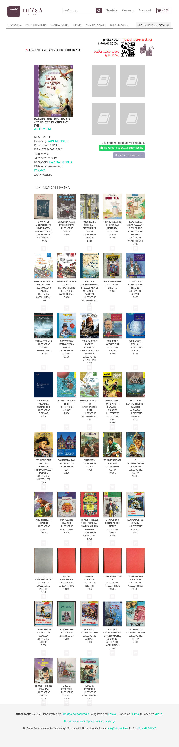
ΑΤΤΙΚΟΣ (135, 529)
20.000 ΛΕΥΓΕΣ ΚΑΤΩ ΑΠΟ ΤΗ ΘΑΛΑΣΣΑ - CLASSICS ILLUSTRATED (112, 407)
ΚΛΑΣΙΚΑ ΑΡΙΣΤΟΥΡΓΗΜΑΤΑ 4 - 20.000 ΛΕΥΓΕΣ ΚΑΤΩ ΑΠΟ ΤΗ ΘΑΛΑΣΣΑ (89, 287)
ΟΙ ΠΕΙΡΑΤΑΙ (89, 460)
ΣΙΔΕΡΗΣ (112, 288)
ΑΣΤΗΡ (89, 466)
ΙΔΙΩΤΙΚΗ (43, 589)
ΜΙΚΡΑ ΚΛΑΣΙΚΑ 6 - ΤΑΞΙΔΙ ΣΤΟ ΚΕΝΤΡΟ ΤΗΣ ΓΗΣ (66, 284)
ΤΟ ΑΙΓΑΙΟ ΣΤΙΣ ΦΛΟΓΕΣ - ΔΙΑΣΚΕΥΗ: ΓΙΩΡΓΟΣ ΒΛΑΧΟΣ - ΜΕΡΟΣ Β (44, 466)
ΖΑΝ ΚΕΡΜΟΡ (66, 629)
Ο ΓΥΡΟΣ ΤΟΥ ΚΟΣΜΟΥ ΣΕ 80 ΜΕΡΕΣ (66, 344)
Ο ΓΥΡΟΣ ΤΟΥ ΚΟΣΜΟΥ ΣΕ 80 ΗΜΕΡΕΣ (135, 284)
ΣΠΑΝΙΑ (77, 24)
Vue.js (158, 714)
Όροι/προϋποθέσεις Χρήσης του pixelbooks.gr (89, 721)
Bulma (135, 714)
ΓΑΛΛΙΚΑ (39, 170)
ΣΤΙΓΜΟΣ (43, 413)
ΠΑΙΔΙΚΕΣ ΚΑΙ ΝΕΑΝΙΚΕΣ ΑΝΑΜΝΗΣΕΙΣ (43, 404)
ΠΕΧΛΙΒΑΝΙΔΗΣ (89, 695)
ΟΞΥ (112, 419)
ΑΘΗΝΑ (112, 532)
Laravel (112, 714)
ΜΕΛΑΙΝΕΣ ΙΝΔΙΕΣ (112, 281)
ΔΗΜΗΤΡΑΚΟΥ (44, 237)
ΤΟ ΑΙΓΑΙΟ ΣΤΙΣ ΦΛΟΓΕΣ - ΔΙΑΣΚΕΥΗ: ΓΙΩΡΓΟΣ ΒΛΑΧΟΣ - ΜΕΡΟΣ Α (89, 347)
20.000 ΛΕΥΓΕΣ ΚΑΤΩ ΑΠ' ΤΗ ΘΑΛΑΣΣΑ (43, 632)
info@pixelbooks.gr (118, 728)
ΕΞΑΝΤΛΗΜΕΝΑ (59, 24)
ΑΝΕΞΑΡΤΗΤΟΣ (66, 586)
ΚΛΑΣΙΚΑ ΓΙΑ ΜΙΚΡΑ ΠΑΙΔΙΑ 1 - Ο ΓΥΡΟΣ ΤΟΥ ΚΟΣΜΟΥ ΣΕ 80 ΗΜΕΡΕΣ (135, 228)
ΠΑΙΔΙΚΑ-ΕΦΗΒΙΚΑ (60, 162)
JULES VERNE (43, 129)
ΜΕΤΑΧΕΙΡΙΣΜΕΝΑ (36, 24)
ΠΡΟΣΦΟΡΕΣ (15, 24)
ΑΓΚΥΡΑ (135, 294)
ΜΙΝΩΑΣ (66, 354)
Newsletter (112, 10)
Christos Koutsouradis (75, 714)
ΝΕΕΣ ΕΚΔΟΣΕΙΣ (119, 24)
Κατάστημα (128, 10)
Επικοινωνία (145, 10)
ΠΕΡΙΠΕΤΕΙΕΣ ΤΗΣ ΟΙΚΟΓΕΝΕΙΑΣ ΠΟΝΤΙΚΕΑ (112, 225)
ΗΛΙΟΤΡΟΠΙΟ (66, 529)
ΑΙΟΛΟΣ (66, 231)
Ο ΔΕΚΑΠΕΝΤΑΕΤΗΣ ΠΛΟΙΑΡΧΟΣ (135, 463)
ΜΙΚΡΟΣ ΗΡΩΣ (89, 360)
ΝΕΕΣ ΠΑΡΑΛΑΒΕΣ (96, 24)
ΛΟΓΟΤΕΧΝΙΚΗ (89, 535)
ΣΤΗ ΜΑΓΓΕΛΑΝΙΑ (43, 341)
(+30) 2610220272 (145, 728)
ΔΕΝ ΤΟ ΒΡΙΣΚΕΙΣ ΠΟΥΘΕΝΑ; (153, 24)
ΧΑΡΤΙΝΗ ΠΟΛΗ (57, 141)
